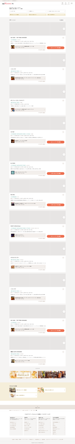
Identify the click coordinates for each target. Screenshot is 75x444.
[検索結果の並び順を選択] (62, 20)
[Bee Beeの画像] (37, 186)
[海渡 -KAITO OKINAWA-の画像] (37, 343)
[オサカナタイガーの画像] (37, 249)
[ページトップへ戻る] (37, 407)
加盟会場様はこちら (38, 439)
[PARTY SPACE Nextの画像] (37, 217)
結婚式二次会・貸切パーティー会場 (27, 410)
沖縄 (34, 410)
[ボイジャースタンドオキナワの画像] (37, 91)
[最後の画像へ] (64, 29)
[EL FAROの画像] (37, 154)
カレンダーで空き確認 (56, 47)
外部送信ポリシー (31, 439)
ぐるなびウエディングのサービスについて (52, 439)
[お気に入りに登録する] (63, 38)
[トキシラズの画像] (37, 60)
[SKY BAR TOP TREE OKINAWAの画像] (37, 29)
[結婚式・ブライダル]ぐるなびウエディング (15, 410)
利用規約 (16, 439)
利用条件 (20, 439)
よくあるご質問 (61, 439)
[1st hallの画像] (37, 123)
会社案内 (13, 439)
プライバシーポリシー (25, 439)
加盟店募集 (43, 439)
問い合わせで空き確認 (56, 173)
